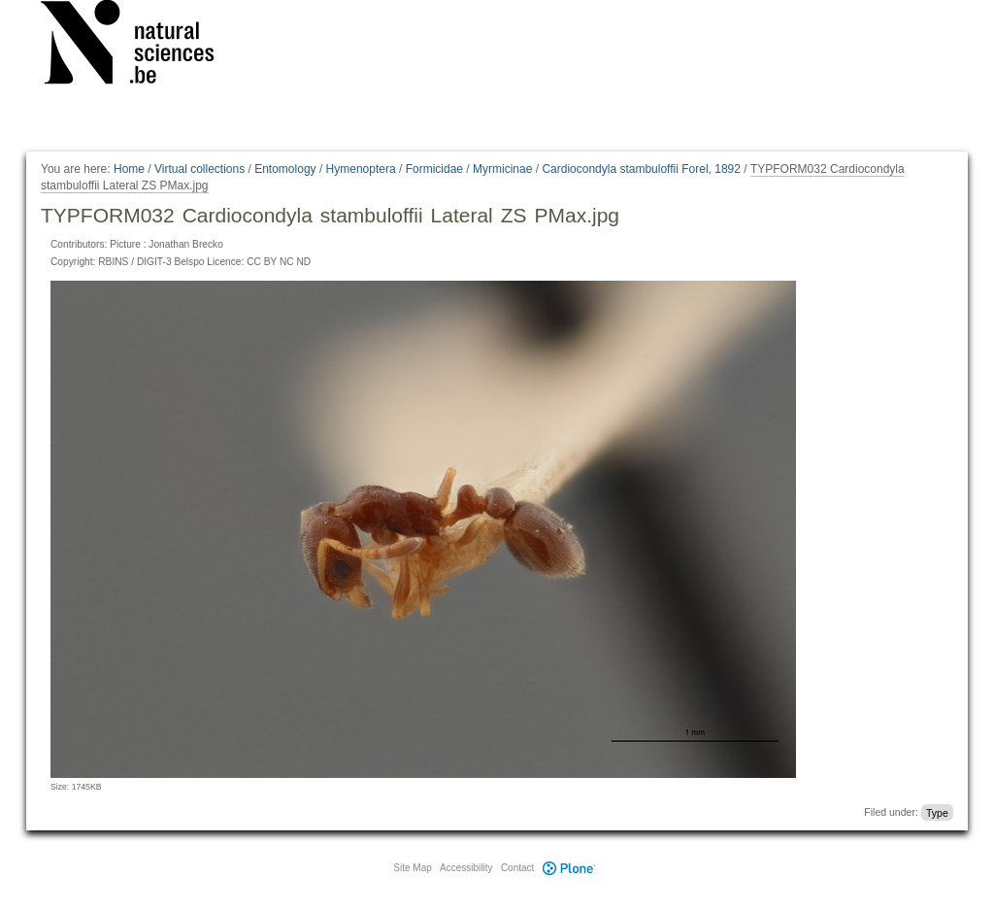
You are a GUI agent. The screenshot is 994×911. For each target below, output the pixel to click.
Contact (517, 867)
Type (937, 812)
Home (129, 169)
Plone (568, 867)
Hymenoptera (361, 169)
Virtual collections (199, 169)
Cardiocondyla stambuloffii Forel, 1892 (641, 169)
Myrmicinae (502, 169)
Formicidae (434, 169)
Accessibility (466, 867)
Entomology (284, 169)
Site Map (412, 867)
